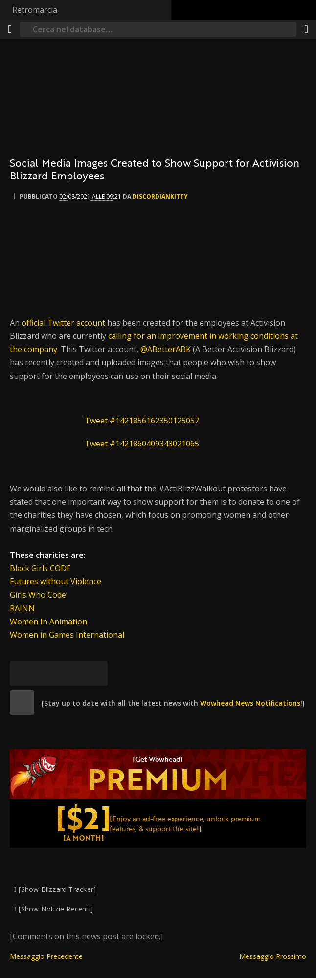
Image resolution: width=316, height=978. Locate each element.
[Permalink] (95, 673)
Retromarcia (34, 9)
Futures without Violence (55, 581)
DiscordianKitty (160, 196)
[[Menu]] (10, 29)
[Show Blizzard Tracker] (57, 889)
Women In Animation (48, 621)
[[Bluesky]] (22, 673)
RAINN (22, 608)
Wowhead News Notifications (250, 703)
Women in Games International (67, 634)
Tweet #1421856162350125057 (142, 420)
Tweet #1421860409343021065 (142, 443)
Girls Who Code (38, 594)
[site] (22, 702)
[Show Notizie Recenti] (56, 908)
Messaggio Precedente (46, 956)
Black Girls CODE (40, 568)
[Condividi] (306, 29)
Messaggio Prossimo (272, 956)
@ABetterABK (165, 349)
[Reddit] (71, 673)
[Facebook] (46, 673)
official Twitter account (63, 322)
